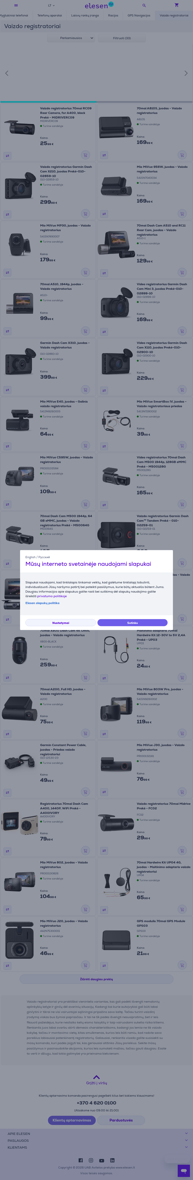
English (30, 557)
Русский (44, 557)
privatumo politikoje (52, 596)
